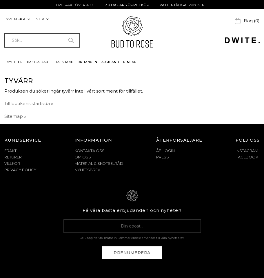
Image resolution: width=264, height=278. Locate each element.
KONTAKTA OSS (89, 150)
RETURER (13, 157)
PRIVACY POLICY (20, 169)
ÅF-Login (165, 150)
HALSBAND (64, 62)
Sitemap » (15, 116)
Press (162, 157)
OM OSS (82, 157)
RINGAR (130, 62)
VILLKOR (12, 163)
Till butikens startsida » (28, 103)
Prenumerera (132, 252)
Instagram (247, 150)
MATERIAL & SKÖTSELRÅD (98, 163)
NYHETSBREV (87, 169)
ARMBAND (110, 62)
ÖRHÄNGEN (87, 62)
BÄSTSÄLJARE (39, 62)
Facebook (247, 157)
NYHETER (14, 62)
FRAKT (10, 150)
